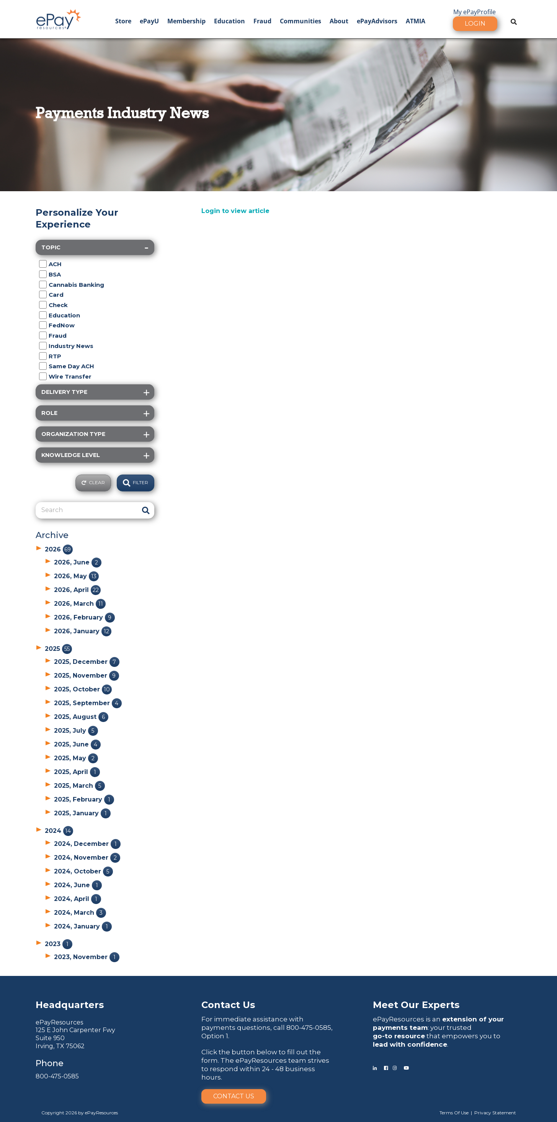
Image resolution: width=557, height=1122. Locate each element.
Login (475, 23)
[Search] (86, 510)
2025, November (86, 675)
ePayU (149, 21)
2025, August (81, 716)
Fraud (262, 21)
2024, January (83, 926)
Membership (186, 21)
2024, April (77, 898)
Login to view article (235, 211)
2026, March (80, 603)
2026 (59, 549)
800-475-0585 (57, 1076)
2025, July (76, 730)
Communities (300, 21)
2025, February (84, 799)
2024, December (87, 843)
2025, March (79, 785)
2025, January (82, 813)
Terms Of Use (454, 1112)
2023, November (86, 957)
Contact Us (233, 1096)
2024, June (78, 885)
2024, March (80, 912)
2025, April (77, 772)
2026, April (77, 590)
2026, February (84, 617)
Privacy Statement (495, 1112)
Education (229, 21)
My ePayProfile (474, 12)
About (339, 21)
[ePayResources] (59, 18)
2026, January (82, 631)
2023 (58, 944)
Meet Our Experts (416, 1004)
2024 (59, 830)
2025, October (83, 689)
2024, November (87, 857)
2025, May (76, 758)
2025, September (88, 703)
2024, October (83, 871)
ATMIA (415, 21)
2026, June (77, 562)
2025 (58, 648)
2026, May (76, 576)
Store (123, 21)
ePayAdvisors (377, 21)
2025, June (77, 744)
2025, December (86, 661)
